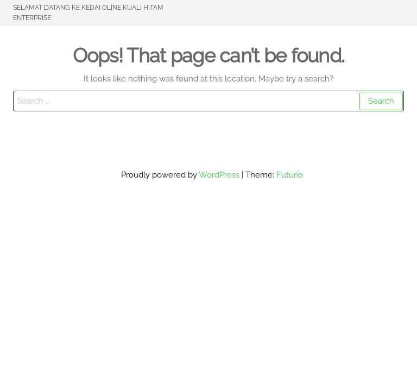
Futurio (289, 175)
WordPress (219, 175)
